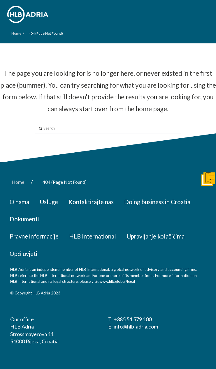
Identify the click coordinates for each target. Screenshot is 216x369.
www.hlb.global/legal (117, 281)
